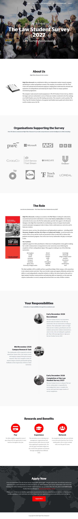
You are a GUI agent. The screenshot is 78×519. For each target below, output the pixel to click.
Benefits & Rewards (59, 3)
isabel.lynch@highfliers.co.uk (47, 489)
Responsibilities (45, 3)
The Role (35, 3)
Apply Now (39, 498)
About (28, 3)
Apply (70, 3)
